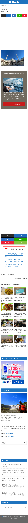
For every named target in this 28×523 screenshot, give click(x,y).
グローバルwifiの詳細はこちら (14, 104)
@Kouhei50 (9, 433)
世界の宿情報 (15, 516)
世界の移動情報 (14, 518)
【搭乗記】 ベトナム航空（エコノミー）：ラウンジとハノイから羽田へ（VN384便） (13, 494)
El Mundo (14, 1)
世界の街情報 (22, 516)
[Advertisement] (14, 33)
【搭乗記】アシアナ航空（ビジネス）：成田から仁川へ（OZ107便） (13, 479)
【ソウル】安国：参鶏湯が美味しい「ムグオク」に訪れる (13, 465)
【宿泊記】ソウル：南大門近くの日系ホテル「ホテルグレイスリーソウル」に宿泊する (13, 472)
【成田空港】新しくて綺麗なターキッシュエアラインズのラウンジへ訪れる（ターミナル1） (13, 486)
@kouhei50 (11, 436)
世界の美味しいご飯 (7, 516)
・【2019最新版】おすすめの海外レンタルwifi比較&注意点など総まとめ (14, 254)
